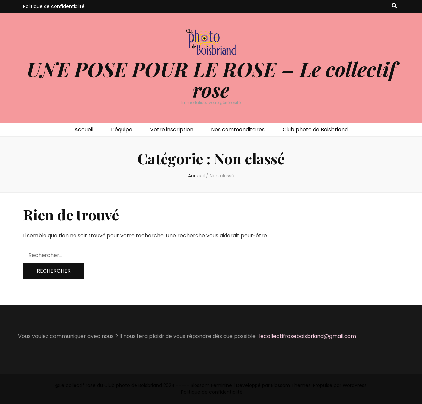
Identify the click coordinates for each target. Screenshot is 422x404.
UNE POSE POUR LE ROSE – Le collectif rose (211, 79)
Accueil (84, 129)
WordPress (355, 385)
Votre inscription (171, 129)
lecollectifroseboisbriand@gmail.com (307, 336)
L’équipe (121, 129)
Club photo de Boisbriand (315, 129)
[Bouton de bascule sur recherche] (394, 6)
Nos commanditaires (238, 129)
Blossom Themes (291, 385)
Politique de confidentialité (54, 6)
